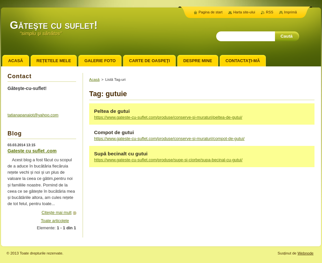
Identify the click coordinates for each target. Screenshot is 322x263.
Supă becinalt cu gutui (121, 153)
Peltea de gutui (112, 111)
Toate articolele (55, 220)
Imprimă (290, 12)
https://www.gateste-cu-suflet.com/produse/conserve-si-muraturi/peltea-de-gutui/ (168, 117)
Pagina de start (210, 12)
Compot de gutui (114, 132)
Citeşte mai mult (56, 212)
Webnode (306, 253)
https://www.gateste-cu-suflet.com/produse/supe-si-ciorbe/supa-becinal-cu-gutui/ (168, 159)
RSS (269, 12)
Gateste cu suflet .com (32, 150)
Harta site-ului (244, 12)
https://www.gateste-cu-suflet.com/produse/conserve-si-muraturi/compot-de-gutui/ (169, 138)
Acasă (94, 79)
